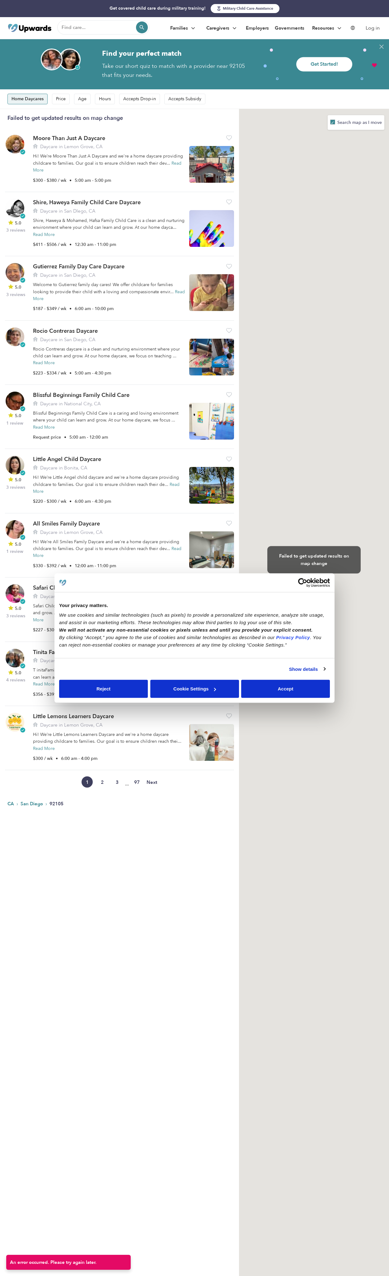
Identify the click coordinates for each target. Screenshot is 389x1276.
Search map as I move (359, 122)
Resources (327, 28)
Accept (285, 688)
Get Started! (324, 64)
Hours (105, 99)
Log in (373, 28)
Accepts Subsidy (184, 99)
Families (183, 28)
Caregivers (222, 28)
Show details (303, 668)
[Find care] (103, 27)
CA (11, 804)
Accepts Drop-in (139, 99)
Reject (103, 688)
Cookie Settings (194, 688)
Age (82, 99)
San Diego (32, 804)
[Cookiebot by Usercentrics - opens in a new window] (302, 582)
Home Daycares (28, 99)
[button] (229, 138)
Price (61, 99)
